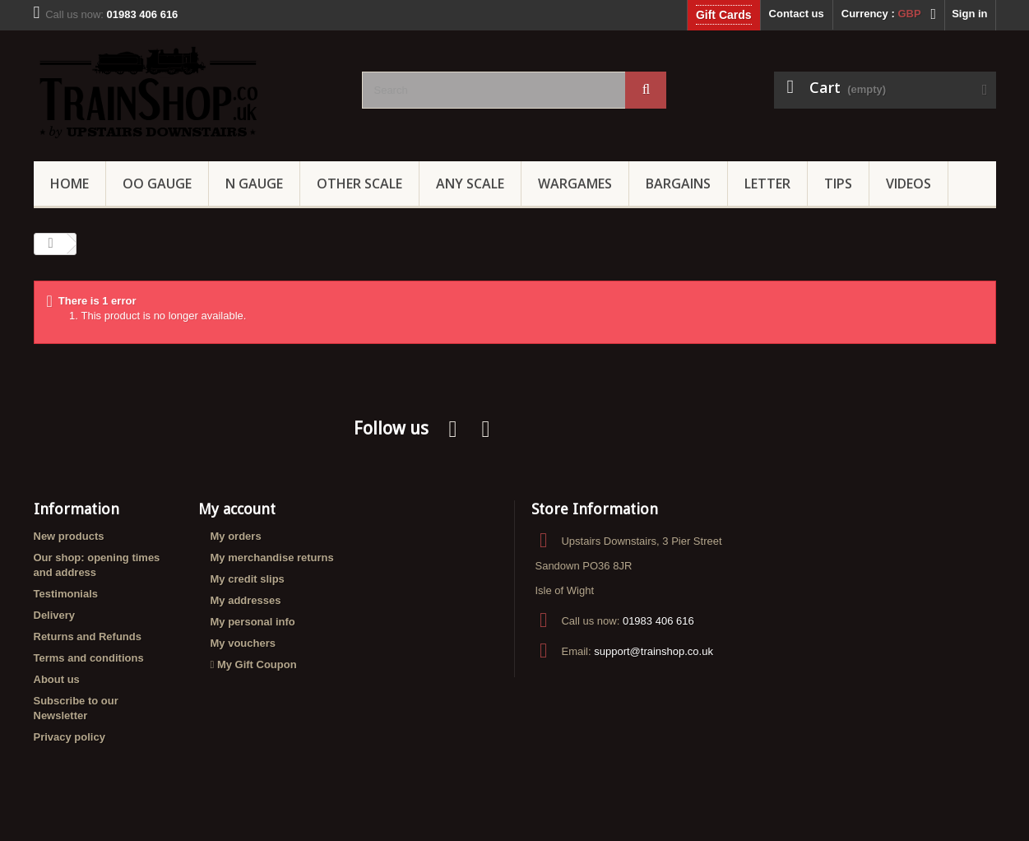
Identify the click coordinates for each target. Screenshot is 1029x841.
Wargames (575, 183)
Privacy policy (69, 737)
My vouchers (243, 643)
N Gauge (254, 183)
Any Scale (470, 183)
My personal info (253, 622)
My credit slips (248, 579)
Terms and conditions (89, 658)
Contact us (796, 13)
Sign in (969, 13)
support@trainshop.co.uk (653, 651)
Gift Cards (724, 14)
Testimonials (66, 594)
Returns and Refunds (87, 636)
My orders (236, 536)
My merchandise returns (272, 557)
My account (237, 509)
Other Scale (359, 183)
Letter (767, 183)
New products (69, 536)
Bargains (678, 183)
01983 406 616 (658, 621)
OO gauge (157, 183)
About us (57, 679)
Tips (838, 183)
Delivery (55, 615)
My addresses (246, 600)
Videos (908, 183)
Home (69, 183)
